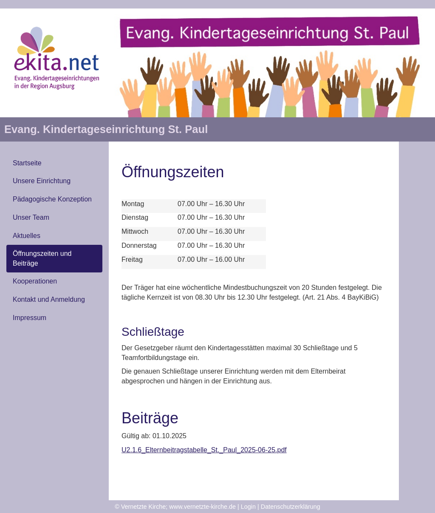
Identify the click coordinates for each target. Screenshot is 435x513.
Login (248, 506)
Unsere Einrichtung (42, 180)
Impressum (29, 317)
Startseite (27, 163)
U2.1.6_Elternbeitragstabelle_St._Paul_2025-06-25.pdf (204, 449)
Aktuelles (26, 235)
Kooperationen (35, 281)
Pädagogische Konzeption (52, 199)
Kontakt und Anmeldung (49, 299)
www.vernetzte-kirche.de (202, 506)
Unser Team (31, 217)
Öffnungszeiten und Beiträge (42, 258)
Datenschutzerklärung (290, 506)
